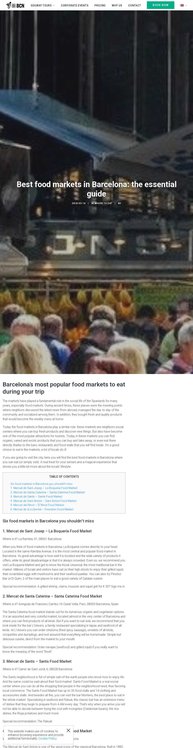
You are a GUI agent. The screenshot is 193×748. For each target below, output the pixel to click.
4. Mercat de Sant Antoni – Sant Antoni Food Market (43, 501)
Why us (117, 5)
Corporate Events (74, 5)
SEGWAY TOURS (43, 5)
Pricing (100, 5)
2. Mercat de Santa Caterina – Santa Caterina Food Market (47, 492)
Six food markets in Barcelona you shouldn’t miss (41, 484)
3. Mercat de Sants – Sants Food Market (36, 496)
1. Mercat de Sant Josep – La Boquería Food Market (43, 488)
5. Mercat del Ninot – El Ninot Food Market (37, 505)
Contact (134, 5)
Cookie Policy (47, 738)
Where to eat (103, 203)
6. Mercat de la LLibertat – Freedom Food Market (41, 509)
